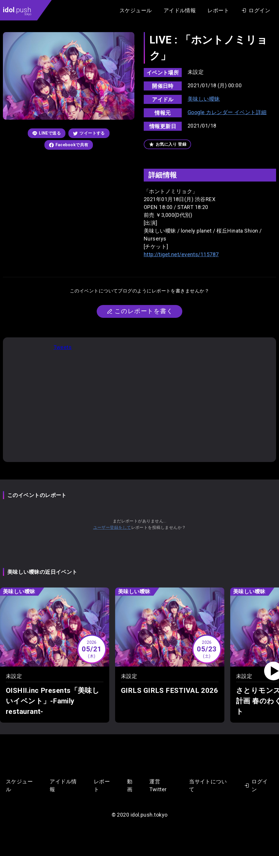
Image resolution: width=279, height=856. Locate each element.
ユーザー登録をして (112, 527)
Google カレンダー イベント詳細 (227, 112)
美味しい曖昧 (204, 99)
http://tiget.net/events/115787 (181, 254)
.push (17, 11)
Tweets (62, 347)
